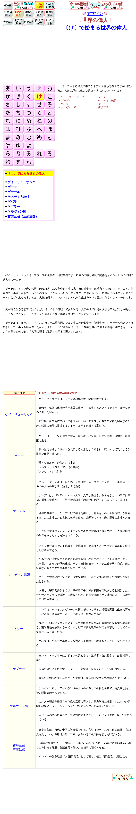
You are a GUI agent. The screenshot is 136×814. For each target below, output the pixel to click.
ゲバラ (19, 629)
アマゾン (95, 13)
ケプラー (19, 669)
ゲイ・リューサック (19, 414)
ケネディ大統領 (19, 574)
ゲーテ (19, 456)
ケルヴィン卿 (19, 706)
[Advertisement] (68, 57)
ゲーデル (19, 511)
